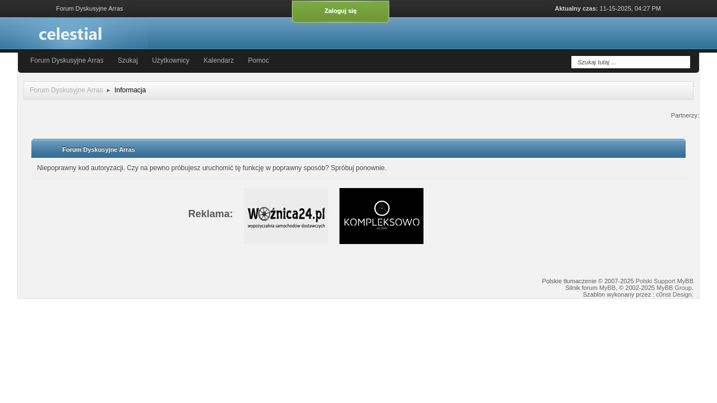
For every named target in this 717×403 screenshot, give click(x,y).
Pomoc (258, 60)
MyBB (607, 287)
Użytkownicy (170, 60)
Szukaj (128, 60)
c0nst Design (674, 294)
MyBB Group (674, 287)
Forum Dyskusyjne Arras (67, 60)
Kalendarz (218, 60)
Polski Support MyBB (664, 281)
